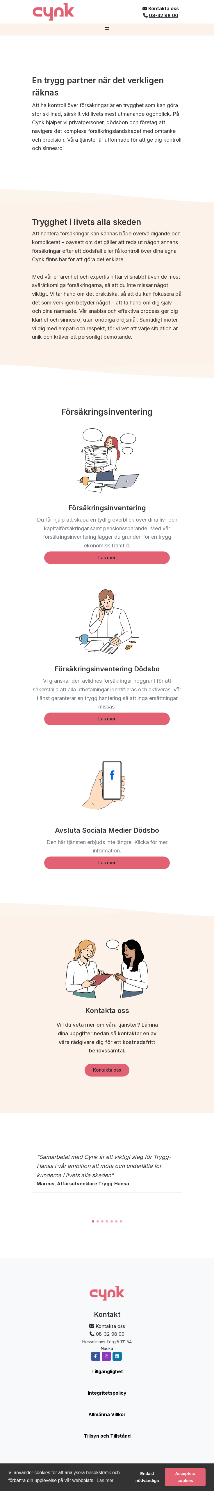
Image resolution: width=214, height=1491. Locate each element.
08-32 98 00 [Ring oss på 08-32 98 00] (163, 15)
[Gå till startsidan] (53, 12)
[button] (93, 1221)
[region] (107, 1185)
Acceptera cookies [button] (185, 1477)
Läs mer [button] (105, 1480)
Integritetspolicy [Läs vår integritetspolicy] (107, 1393)
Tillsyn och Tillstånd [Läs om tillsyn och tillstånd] (107, 1436)
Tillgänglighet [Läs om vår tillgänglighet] (107, 1371)
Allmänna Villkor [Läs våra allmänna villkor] (107, 1414)
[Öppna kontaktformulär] (160, 8)
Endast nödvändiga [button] (147, 1477)
